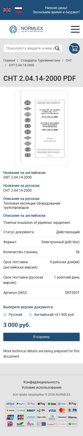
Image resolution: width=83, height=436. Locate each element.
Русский (15, 315)
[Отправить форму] (57, 48)
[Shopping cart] (74, 48)
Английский (54, 315)
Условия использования (41, 387)
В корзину (41, 337)
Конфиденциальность (41, 382)
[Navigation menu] (75, 29)
